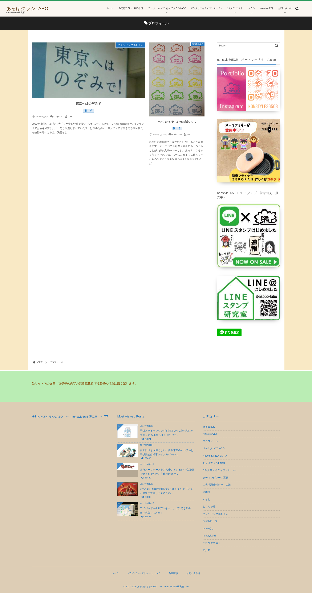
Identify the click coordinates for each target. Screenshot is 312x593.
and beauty (209, 426)
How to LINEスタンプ (215, 455)
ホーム (109, 8)
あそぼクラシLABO (27, 8)
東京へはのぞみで (88, 104)
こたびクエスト (235, 8)
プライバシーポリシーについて (143, 573)
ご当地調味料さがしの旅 (217, 484)
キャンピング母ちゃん (130, 45)
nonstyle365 (209, 535)
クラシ (251, 8)
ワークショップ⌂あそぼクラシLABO (167, 8)
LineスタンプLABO (213, 448)
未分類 (206, 550)
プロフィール (210, 441)
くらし (206, 499)
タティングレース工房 (215, 477)
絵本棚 (206, 492)
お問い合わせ (285, 8)
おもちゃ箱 (209, 506)
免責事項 (173, 573)
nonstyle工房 (266, 8)
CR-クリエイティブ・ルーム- (219, 470)
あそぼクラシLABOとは (130, 8)
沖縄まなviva (210, 433)
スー (70, 117)
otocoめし (208, 528)
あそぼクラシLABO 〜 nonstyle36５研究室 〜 (70, 416)
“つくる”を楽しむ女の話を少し (177, 121)
